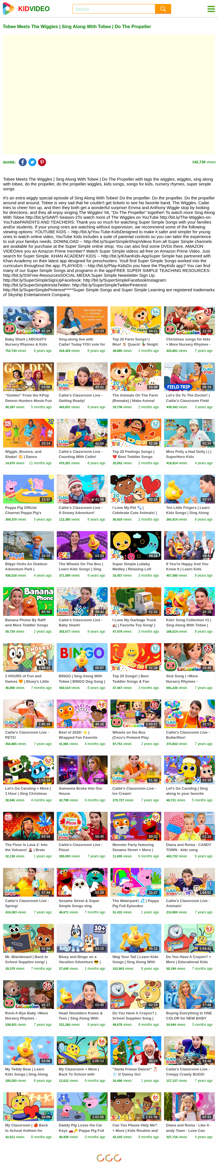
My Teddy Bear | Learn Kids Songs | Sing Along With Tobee (26, 1074)
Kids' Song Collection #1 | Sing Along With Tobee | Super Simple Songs (188, 625)
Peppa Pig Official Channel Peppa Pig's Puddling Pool (23, 512)
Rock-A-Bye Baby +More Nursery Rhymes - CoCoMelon (26, 1018)
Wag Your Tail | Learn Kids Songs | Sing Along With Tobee (135, 962)
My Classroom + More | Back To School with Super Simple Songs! (79, 1074)
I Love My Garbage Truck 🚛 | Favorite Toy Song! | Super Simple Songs (134, 625)
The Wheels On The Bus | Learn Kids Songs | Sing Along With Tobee (81, 569)
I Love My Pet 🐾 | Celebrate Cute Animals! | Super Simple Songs (134, 512)
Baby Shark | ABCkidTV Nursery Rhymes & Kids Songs (26, 344)
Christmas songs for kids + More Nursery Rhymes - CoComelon (188, 344)
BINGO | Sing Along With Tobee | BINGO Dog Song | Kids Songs (82, 681)
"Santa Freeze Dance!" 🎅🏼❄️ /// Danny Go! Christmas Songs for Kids (135, 1074)
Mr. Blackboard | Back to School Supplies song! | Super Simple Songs (26, 962)
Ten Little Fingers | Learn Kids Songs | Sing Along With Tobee (188, 512)
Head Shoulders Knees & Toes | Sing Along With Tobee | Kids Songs (81, 1018)
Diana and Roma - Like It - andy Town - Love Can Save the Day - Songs (188, 1130)
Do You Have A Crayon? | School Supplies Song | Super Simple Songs (134, 1018)
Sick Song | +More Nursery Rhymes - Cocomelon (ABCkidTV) (187, 681)
